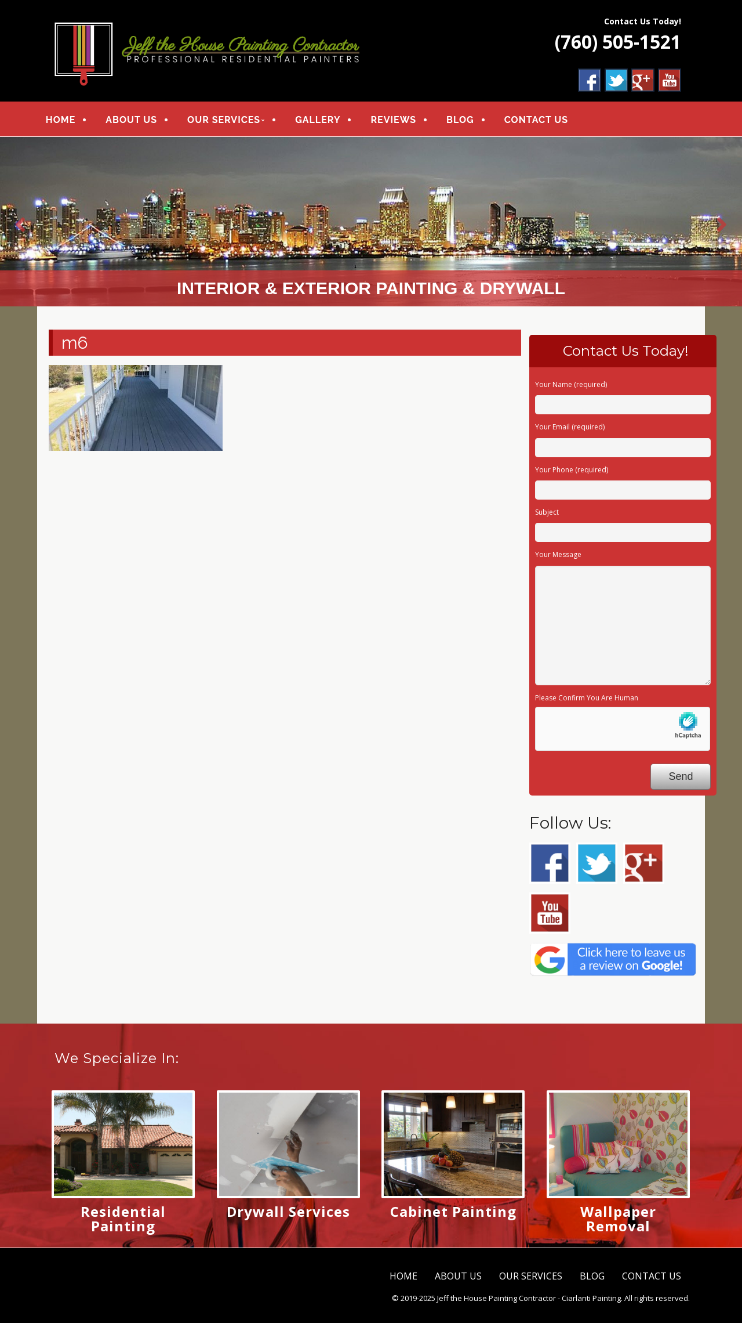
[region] (371, 223)
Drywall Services (288, 1212)
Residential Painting (123, 1220)
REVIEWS (398, 120)
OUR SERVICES (227, 120)
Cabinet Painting (453, 1212)
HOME (64, 120)
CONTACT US (540, 120)
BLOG (464, 120)
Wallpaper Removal (618, 1220)
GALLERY (321, 120)
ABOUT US (135, 120)
